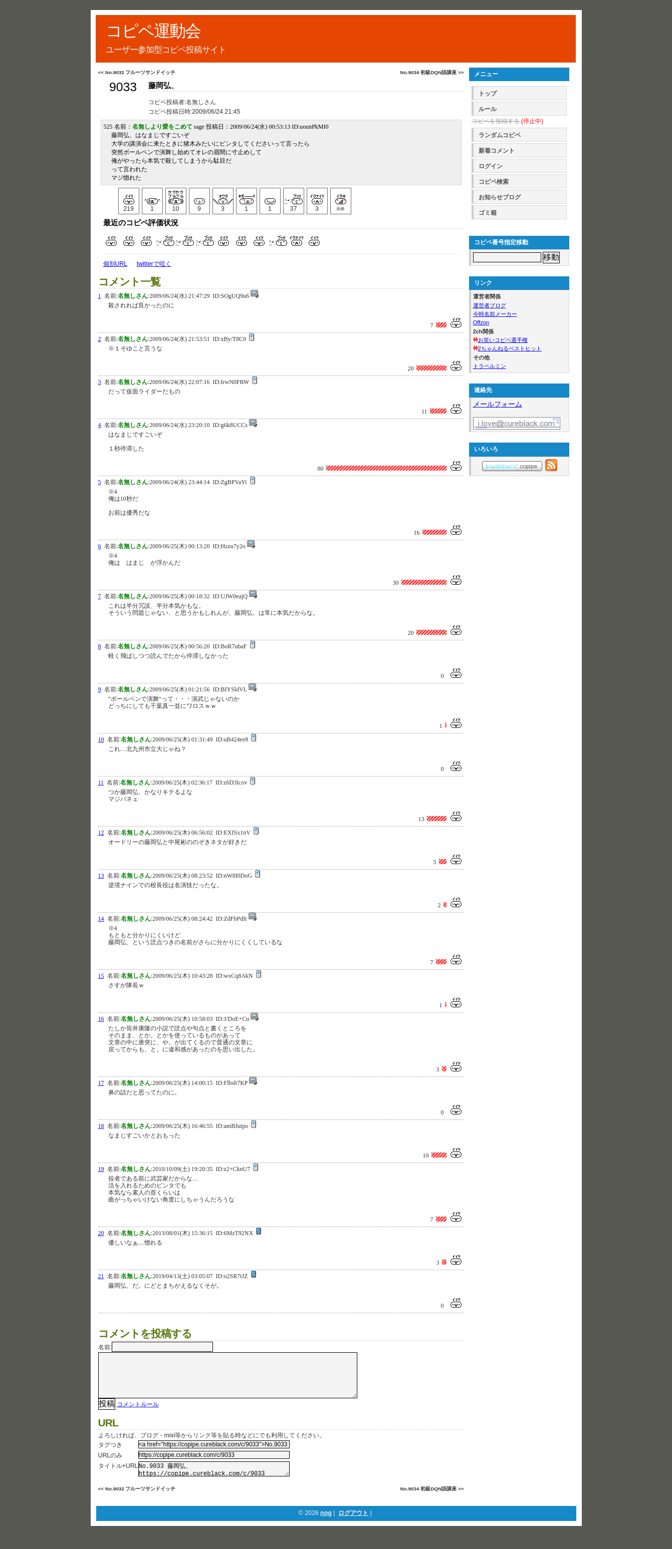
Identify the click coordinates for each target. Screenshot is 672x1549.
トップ (488, 93)
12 (101, 832)
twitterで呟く (154, 263)
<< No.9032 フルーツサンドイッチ (137, 72)
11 (101, 782)
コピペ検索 (494, 181)
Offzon (481, 322)
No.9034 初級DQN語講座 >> (432, 72)
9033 (123, 87)
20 (101, 1233)
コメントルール (138, 1414)
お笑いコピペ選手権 (503, 340)
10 (101, 739)
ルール (488, 109)
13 (101, 875)
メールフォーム (497, 404)
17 (101, 1082)
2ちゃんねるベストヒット (510, 348)
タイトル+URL (118, 1475)
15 (101, 975)
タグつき (110, 1454)
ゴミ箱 (488, 212)
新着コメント (497, 150)
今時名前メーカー (495, 314)
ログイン (491, 166)
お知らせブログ (500, 197)
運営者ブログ (489, 305)
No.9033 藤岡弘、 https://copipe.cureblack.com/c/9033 (214, 1480)
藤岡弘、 (163, 86)
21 (101, 1276)
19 (101, 1169)
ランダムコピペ (500, 135)
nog (326, 1525)
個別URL (115, 263)
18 (101, 1125)
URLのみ (110, 1465)
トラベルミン (489, 366)
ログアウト (353, 1525)
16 (101, 1018)
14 (101, 918)
